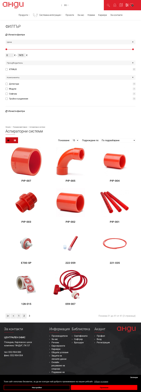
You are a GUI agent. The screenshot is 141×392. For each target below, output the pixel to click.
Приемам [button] (104, 388)
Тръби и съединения (18, 99)
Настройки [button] (37, 388)
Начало (8, 127)
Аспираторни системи (37, 127)
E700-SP (26, 262)
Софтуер (13, 94)
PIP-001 (115, 221)
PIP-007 (26, 180)
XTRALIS (13, 69)
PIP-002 (70, 221)
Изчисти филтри (15, 34)
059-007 (70, 303)
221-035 (115, 262)
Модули (12, 89)
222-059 (70, 262)
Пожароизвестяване (20, 127)
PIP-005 (70, 180)
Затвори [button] (134, 377)
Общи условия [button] (101, 381)
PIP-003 (26, 221)
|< (8, 316)
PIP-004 (115, 180)
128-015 (26, 303)
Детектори (14, 84)
